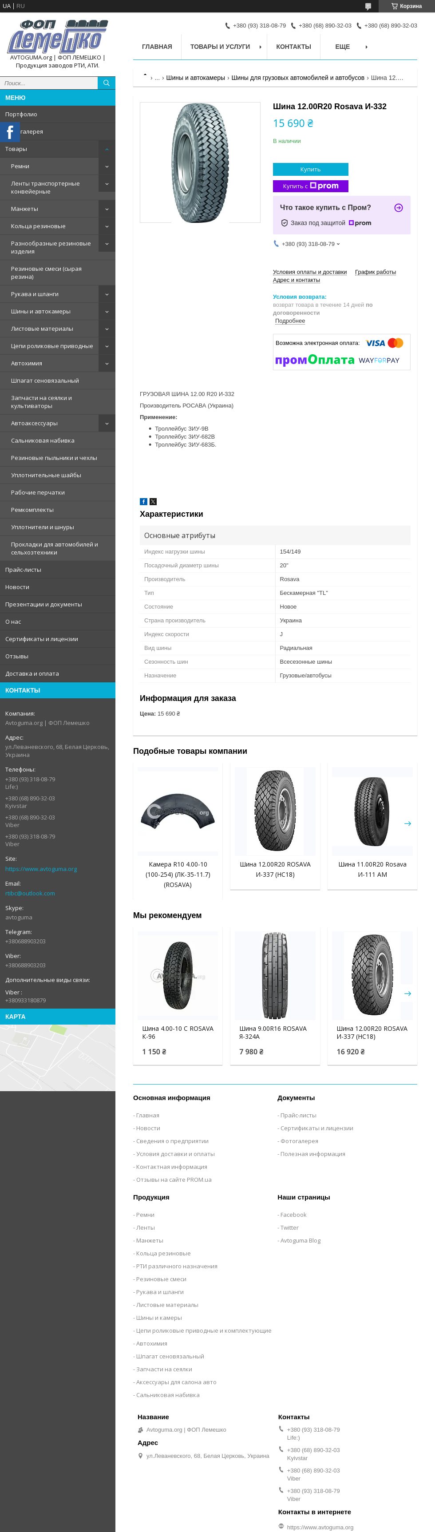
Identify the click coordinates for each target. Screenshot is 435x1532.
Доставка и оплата (32, 673)
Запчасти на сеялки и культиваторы (41, 402)
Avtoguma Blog (300, 1240)
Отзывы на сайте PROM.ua (174, 1180)
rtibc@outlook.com (30, 893)
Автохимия (26, 363)
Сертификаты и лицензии (41, 639)
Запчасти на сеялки (164, 1369)
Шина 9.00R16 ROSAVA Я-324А (273, 1033)
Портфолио (21, 114)
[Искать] (106, 83)
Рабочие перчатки (38, 492)
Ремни (20, 166)
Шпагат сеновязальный (45, 380)
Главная (157, 46)
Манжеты (24, 209)
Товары (16, 149)
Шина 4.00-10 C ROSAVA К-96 (178, 1033)
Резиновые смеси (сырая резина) (46, 273)
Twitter (290, 1227)
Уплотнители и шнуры (42, 527)
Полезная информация (313, 1154)
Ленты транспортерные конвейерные (45, 187)
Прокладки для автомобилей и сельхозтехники (54, 548)
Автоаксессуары (34, 423)
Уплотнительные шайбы (46, 475)
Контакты (293, 46)
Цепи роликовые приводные (52, 346)
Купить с (311, 186)
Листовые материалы (42, 329)
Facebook (294, 1215)
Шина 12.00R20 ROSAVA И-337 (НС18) (371, 1033)
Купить (311, 169)
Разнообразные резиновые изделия (51, 247)
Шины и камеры (159, 1318)
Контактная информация (171, 1167)
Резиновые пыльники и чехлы (54, 458)
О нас (13, 621)
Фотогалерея (24, 131)
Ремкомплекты (32, 510)
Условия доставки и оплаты (175, 1154)
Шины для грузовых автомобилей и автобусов (297, 77)
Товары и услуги (220, 46)
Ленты (145, 1227)
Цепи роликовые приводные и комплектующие (204, 1330)
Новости (17, 587)
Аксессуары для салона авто (176, 1382)
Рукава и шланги (35, 294)
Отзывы (16, 656)
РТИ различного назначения (177, 1266)
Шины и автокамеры (41, 311)
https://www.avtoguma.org (41, 869)
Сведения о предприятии (172, 1141)
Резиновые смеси (161, 1279)
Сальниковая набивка (43, 440)
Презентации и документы (43, 604)
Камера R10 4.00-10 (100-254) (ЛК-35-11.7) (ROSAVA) (178, 874)
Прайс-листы (23, 570)
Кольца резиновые (38, 226)
